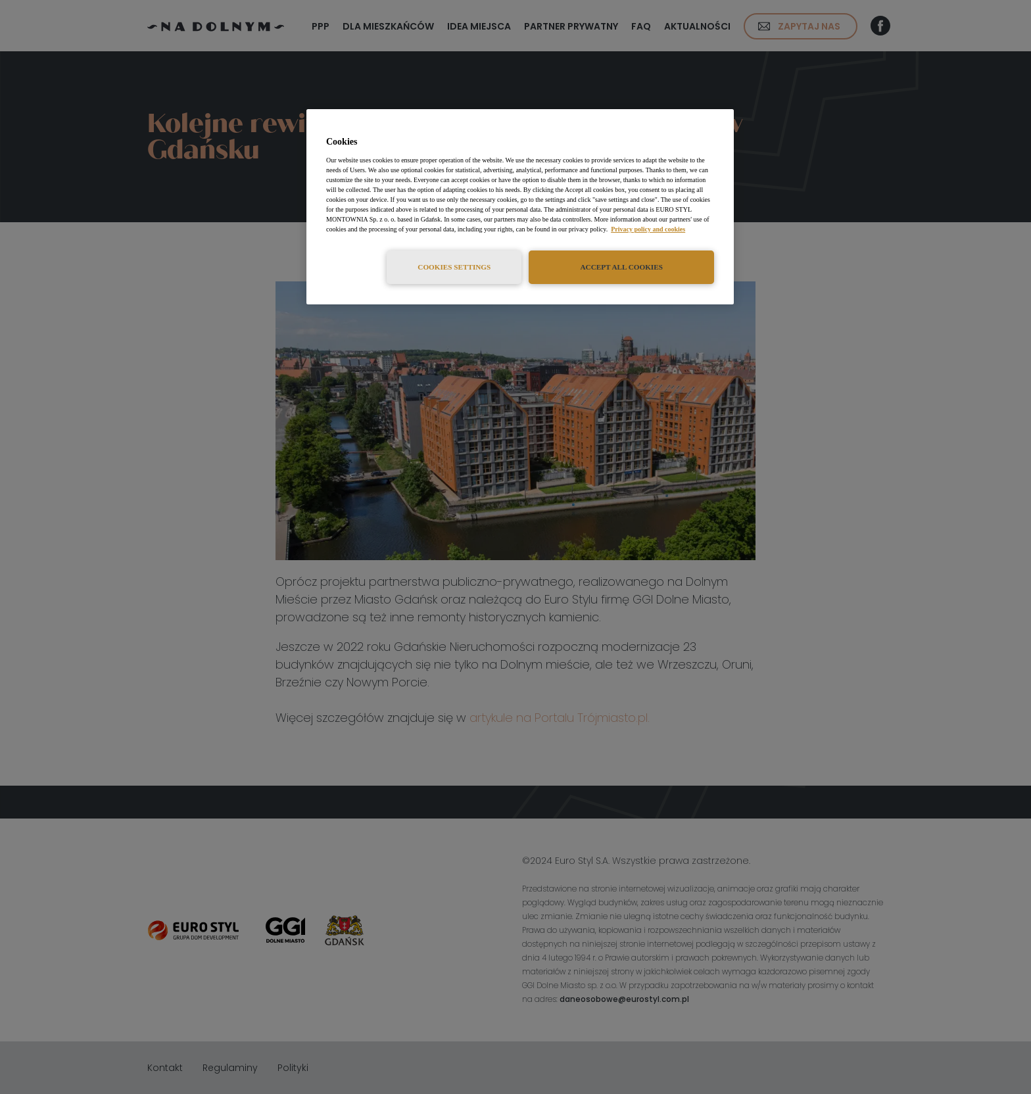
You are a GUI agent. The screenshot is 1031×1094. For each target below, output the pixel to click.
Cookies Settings (454, 267)
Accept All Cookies (622, 267)
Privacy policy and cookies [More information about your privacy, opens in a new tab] (648, 229)
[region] (520, 206)
